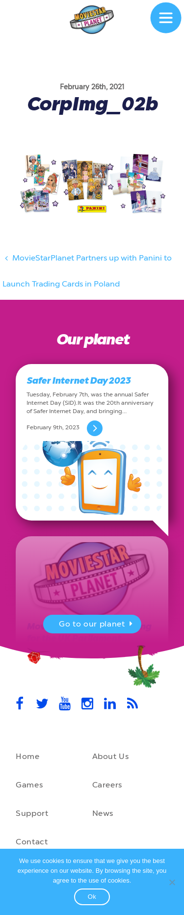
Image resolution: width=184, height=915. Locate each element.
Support (32, 813)
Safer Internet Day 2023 (78, 381)
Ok (92, 896)
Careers (107, 784)
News (103, 813)
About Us (110, 756)
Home (28, 756)
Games (29, 784)
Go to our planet (97, 625)
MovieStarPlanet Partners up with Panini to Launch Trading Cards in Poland (87, 267)
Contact (32, 841)
